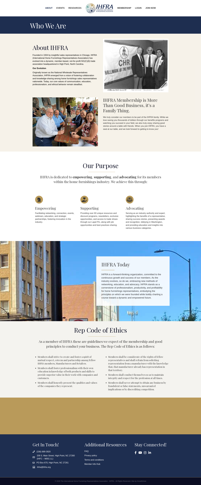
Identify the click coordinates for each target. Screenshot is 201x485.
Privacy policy (90, 455)
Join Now (150, 8)
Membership (124, 8)
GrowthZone (141, 481)
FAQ (86, 451)
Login (138, 8)
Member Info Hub (92, 464)
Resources (74, 8)
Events (60, 8)
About (49, 8)
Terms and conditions (94, 460)
